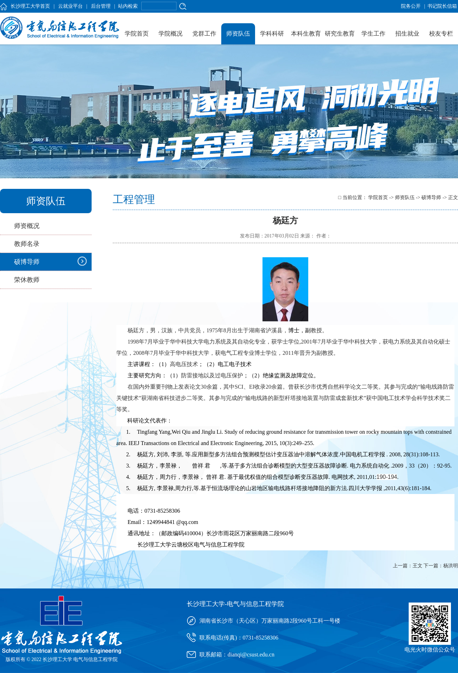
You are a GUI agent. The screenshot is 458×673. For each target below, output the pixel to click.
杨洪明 (450, 565)
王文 (417, 565)
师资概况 (26, 225)
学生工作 (373, 33)
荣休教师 (26, 279)
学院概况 (170, 33)
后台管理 (101, 6)
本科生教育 (306, 33)
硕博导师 (26, 261)
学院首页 (137, 33)
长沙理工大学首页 (30, 6)
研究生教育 (340, 33)
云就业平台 (70, 6)
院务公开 (411, 6)
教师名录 (26, 243)
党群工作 (204, 33)
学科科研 (272, 33)
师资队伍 (238, 33)
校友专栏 (441, 33)
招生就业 (407, 33)
